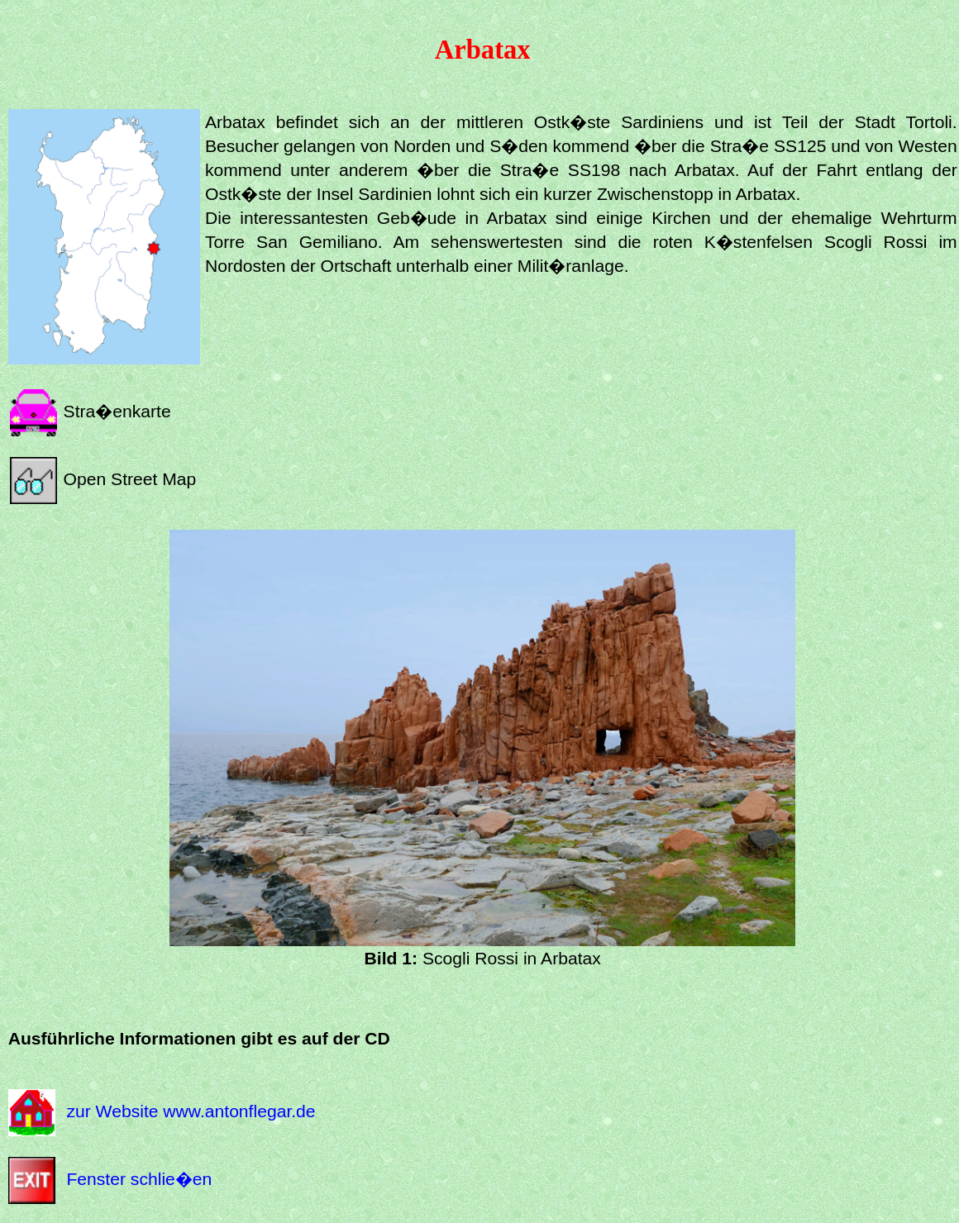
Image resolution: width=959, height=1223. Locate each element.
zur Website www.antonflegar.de (190, 1111)
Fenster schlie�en (139, 1178)
